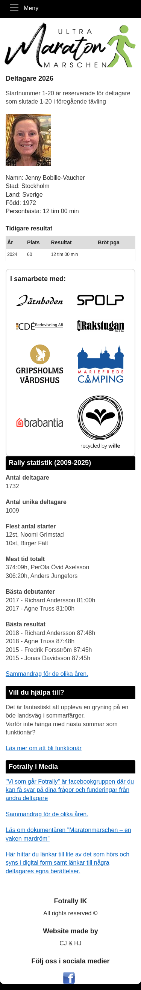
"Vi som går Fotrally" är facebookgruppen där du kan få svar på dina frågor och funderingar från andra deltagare (70, 790)
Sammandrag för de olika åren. (47, 674)
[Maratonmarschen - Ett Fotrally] (70, 45)
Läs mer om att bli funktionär (44, 748)
